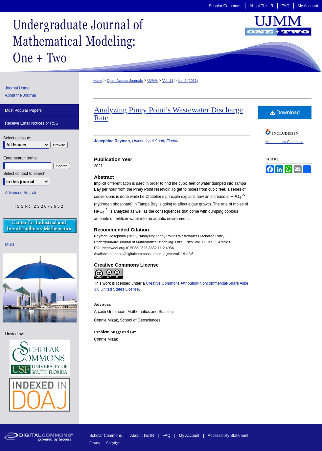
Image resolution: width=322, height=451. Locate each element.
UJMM (152, 81)
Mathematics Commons (284, 142)
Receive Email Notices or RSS (31, 123)
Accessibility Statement (228, 435)
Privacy (95, 443)
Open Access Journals (125, 81)
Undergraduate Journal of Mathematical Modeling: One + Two (161, 42)
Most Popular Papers (23, 110)
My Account (189, 435)
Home (97, 81)
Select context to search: (24, 173)
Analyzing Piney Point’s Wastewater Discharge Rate (168, 114)
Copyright (113, 443)
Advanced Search (20, 192)
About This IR (142, 435)
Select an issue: (17, 138)
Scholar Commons (106, 435)
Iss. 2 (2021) (188, 81)
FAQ (167, 435)
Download (285, 112)
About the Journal (20, 95)
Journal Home (17, 88)
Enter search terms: (20, 158)
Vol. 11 (167, 81)
